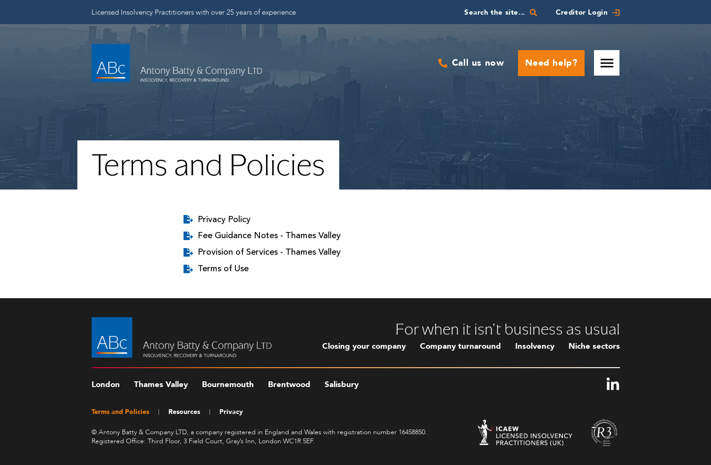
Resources (184, 411)
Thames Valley (161, 384)
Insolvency (534, 346)
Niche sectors (594, 346)
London (106, 384)
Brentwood (289, 384)
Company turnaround (460, 346)
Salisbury (342, 384)
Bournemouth (228, 384)
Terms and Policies (120, 411)
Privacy (231, 411)
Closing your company (364, 346)
